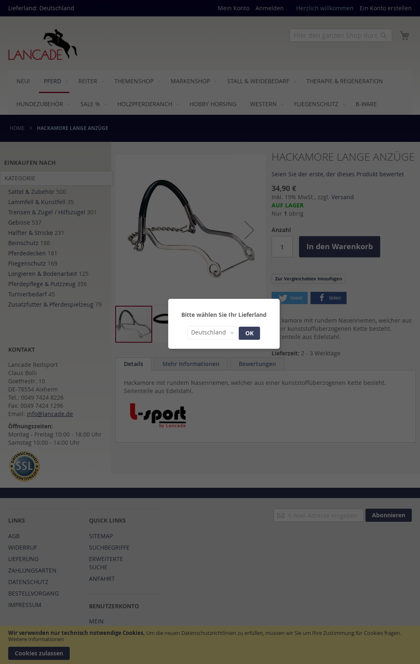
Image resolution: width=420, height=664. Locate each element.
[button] (212, 333)
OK (249, 333)
